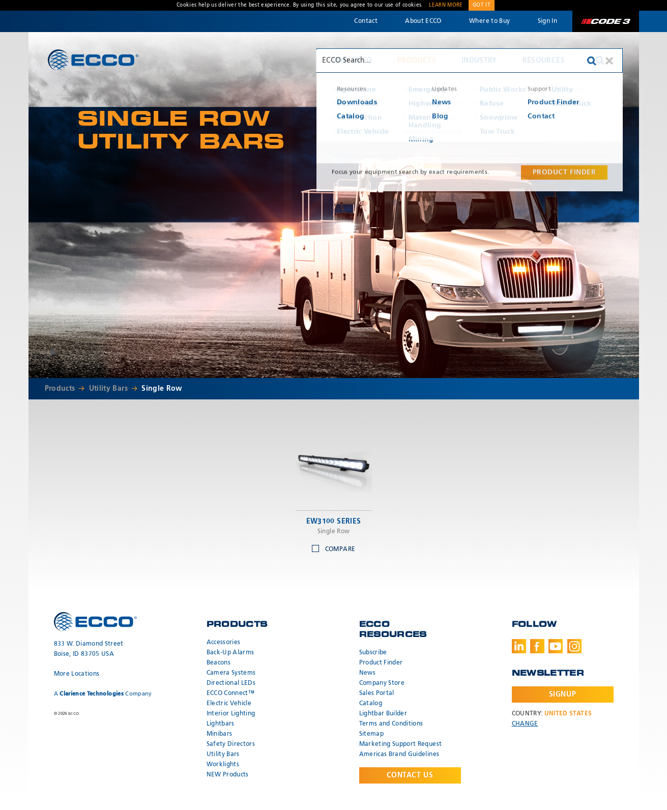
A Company (103, 694)
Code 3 (605, 21)
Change (525, 724)
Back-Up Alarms (230, 653)
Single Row (161, 388)
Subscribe (373, 653)
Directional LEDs (231, 683)
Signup (562, 694)
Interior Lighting (231, 714)
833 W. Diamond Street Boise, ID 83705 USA (89, 649)
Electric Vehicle (229, 704)
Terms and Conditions (391, 724)
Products (416, 60)
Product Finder (381, 663)
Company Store (382, 683)
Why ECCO (352, 60)
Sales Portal (376, 693)
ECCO (93, 59)
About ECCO (423, 21)
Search (599, 60)
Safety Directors (231, 744)
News (367, 673)
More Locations (77, 674)
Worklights (223, 765)
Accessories (224, 643)
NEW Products (228, 775)
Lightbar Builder (383, 714)
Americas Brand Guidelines (399, 754)
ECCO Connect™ (231, 693)
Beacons (218, 663)
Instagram (574, 646)
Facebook (537, 646)
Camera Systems (231, 673)
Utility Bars (108, 388)
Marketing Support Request (400, 744)
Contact (365, 21)
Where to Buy (489, 21)
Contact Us (410, 775)
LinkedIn (519, 646)
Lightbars (221, 724)
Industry (479, 60)
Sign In (547, 21)
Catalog (370, 704)
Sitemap (371, 734)
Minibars (220, 734)
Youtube (555, 646)
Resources (544, 60)
